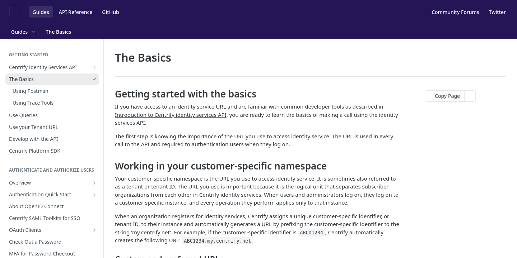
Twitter (497, 12)
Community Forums (455, 12)
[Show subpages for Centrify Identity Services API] (94, 67)
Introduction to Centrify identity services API (171, 114)
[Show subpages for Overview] (94, 183)
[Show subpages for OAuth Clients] (94, 230)
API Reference (76, 12)
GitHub (110, 12)
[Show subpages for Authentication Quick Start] (94, 194)
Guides (41, 12)
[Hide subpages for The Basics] (94, 79)
